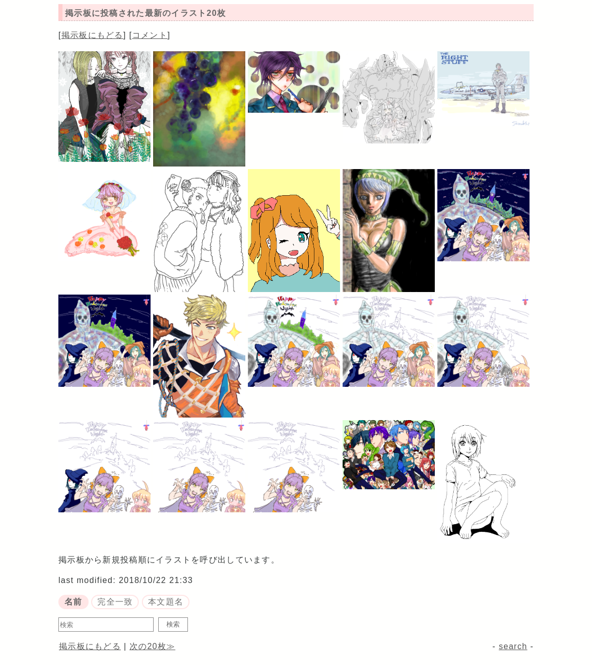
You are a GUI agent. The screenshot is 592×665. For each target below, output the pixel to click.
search (513, 646)
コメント (149, 35)
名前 (73, 601)
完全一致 (115, 601)
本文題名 (165, 601)
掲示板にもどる (92, 35)
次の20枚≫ (152, 646)
